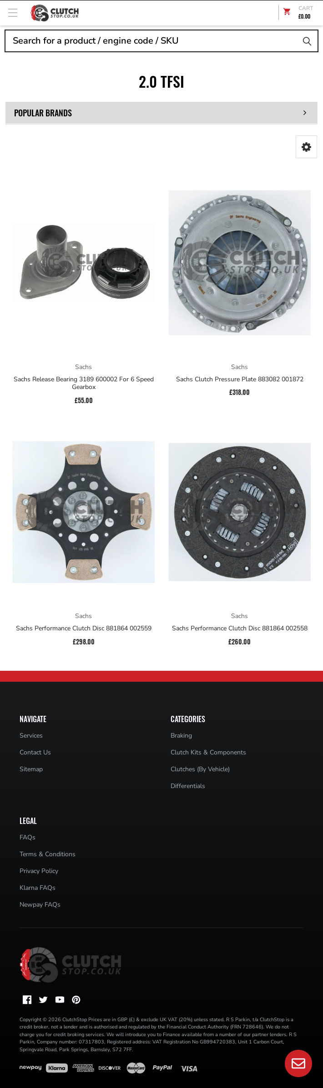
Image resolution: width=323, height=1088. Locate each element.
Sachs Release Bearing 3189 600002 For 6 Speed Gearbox (84, 383)
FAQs (27, 837)
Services (31, 735)
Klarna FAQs (38, 887)
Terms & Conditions (48, 854)
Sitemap (31, 769)
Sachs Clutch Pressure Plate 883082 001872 (239, 379)
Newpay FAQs (40, 904)
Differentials (188, 786)
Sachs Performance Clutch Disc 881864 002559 (83, 628)
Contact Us (35, 752)
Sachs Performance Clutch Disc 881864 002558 (240, 628)
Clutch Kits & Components (208, 752)
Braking (181, 735)
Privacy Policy (39, 871)
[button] (306, 146)
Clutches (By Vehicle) (200, 769)
